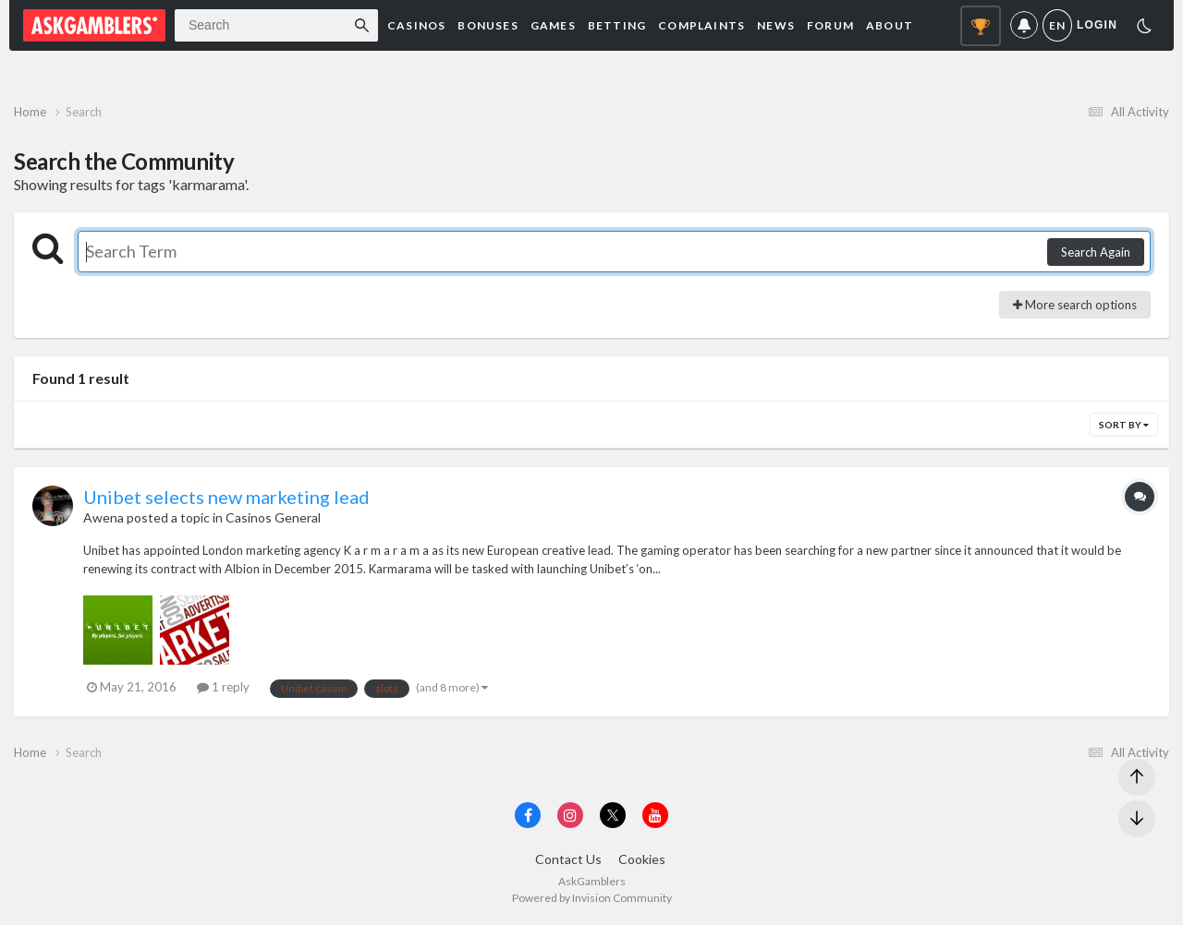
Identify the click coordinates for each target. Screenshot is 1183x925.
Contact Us (568, 859)
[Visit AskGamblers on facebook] (528, 815)
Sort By (1124, 424)
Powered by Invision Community (592, 898)
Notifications (1024, 25)
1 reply (223, 686)
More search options (1075, 304)
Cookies (641, 859)
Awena (103, 517)
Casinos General (273, 517)
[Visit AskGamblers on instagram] (570, 815)
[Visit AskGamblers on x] (613, 815)
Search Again (1095, 252)
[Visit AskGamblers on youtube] (655, 815)
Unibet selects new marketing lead (226, 497)
